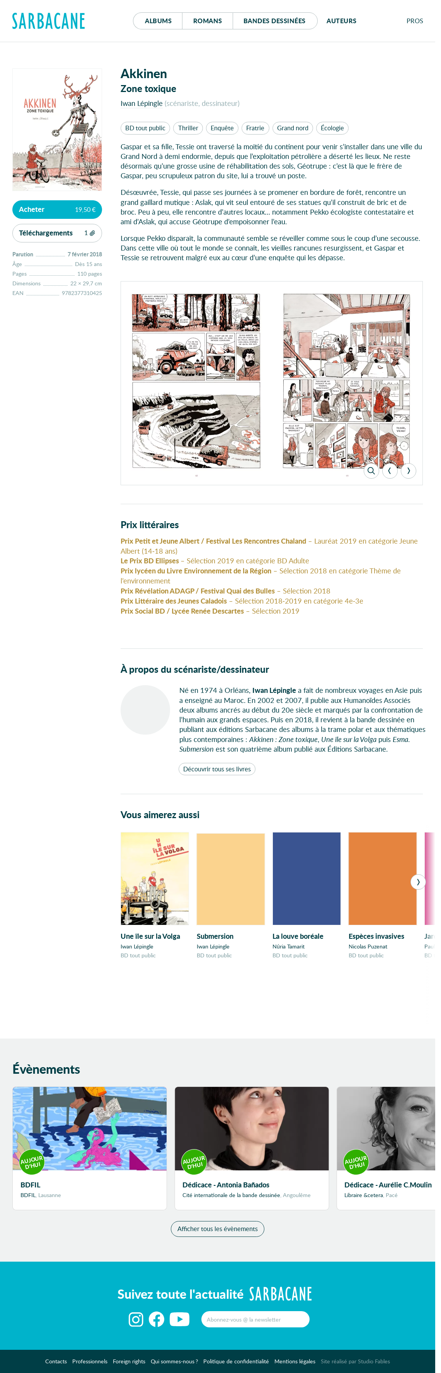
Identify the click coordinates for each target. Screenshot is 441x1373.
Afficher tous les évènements (217, 1232)
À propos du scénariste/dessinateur (195, 669)
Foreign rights (129, 1365)
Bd (274, 20)
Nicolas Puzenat (368, 946)
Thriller (188, 127)
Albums (158, 20)
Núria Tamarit (288, 946)
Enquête (222, 127)
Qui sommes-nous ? (174, 1365)
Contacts (56, 1365)
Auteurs (342, 20)
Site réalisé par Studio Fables (355, 1365)
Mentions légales (294, 1365)
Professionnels (89, 1365)
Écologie (332, 127)
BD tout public (145, 127)
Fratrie (255, 127)
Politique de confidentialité (236, 1365)
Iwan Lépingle (142, 103)
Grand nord (292, 127)
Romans (207, 20)
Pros (415, 20)
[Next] (408, 471)
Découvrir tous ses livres (217, 768)
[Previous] (390, 471)
